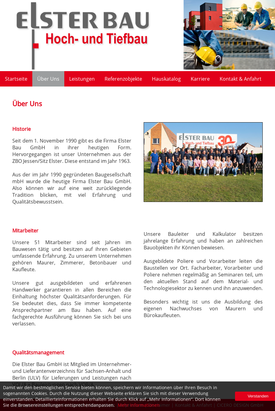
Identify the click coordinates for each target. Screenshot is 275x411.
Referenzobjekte (123, 78)
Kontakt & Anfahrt (240, 78)
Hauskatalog (166, 78)
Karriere (200, 78)
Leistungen (82, 78)
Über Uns (48, 78)
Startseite (16, 78)
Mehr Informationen (139, 405)
